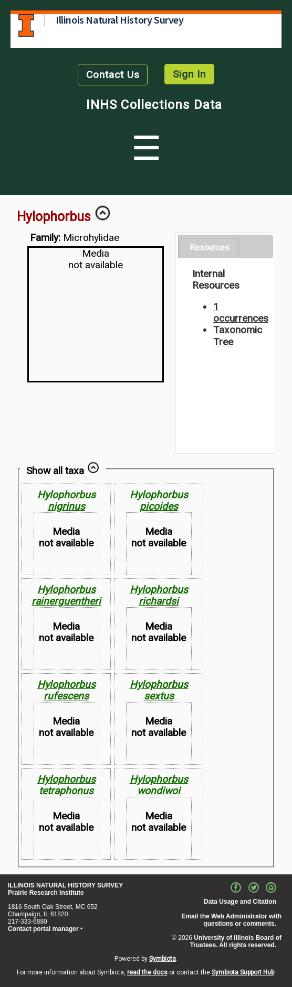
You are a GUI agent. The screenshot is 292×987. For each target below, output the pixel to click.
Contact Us (113, 75)
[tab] (209, 248)
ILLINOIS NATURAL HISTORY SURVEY (65, 885)
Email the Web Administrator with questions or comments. (231, 920)
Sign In (189, 74)
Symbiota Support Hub (243, 972)
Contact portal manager (43, 929)
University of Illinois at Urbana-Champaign (26, 25)
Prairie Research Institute (46, 892)
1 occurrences (240, 312)
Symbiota (162, 958)
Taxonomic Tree (237, 335)
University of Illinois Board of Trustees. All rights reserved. (235, 941)
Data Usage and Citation (240, 901)
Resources (210, 248)
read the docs (147, 972)
